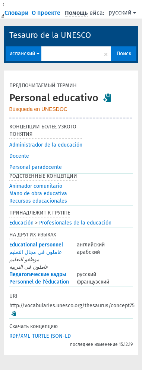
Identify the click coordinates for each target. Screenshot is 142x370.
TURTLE (40, 336)
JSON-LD (61, 336)
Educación (21, 223)
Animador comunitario (35, 186)
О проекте (47, 12)
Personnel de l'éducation (39, 282)
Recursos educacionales (38, 201)
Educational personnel (36, 245)
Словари (17, 12)
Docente (19, 156)
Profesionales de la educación (75, 223)
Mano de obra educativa (38, 193)
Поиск (124, 53)
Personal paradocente (35, 167)
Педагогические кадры (37, 274)
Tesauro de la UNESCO (50, 35)
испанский (24, 53)
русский (122, 12)
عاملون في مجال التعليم (35, 252)
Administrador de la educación (45, 145)
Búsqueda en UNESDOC (38, 109)
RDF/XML (19, 336)
